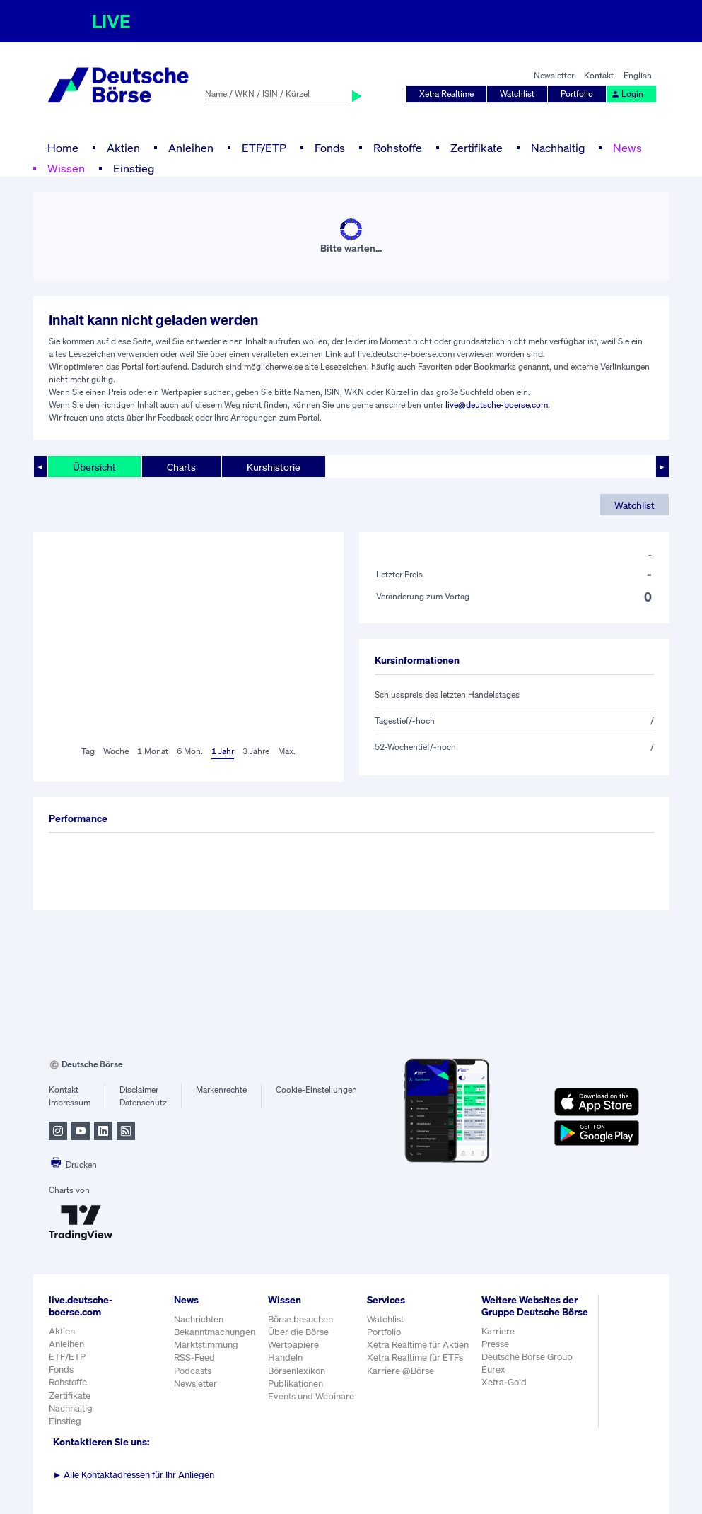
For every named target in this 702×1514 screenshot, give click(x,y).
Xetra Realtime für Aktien (418, 1345)
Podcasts (192, 1371)
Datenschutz (143, 1102)
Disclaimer (138, 1089)
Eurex (493, 1369)
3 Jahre (255, 751)
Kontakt (599, 75)
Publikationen (295, 1384)
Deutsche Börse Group (527, 1357)
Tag (88, 751)
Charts (181, 467)
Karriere (498, 1331)
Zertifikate (476, 147)
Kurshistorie (273, 467)
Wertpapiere (293, 1345)
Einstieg (133, 168)
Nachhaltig (558, 147)
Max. (287, 751)
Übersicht (94, 467)
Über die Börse (298, 1332)
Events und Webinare (311, 1396)
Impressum (69, 1102)
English (638, 75)
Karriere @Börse (400, 1371)
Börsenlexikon (296, 1371)
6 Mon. (190, 751)
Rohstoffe (397, 147)
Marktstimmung (206, 1345)
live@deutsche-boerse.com (496, 404)
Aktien (123, 147)
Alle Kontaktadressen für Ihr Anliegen (134, 1475)
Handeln (285, 1357)
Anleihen (190, 147)
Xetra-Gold (504, 1382)
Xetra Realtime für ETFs (415, 1357)
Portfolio (577, 93)
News (627, 147)
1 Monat (152, 751)
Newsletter (554, 75)
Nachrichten (198, 1319)
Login (627, 93)
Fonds (330, 147)
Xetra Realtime (446, 93)
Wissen (66, 168)
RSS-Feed (194, 1357)
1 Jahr (222, 751)
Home (62, 147)
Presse (495, 1344)
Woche (116, 751)
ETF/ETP (264, 147)
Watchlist (517, 93)
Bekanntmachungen (214, 1332)
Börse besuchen (300, 1319)
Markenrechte (221, 1089)
